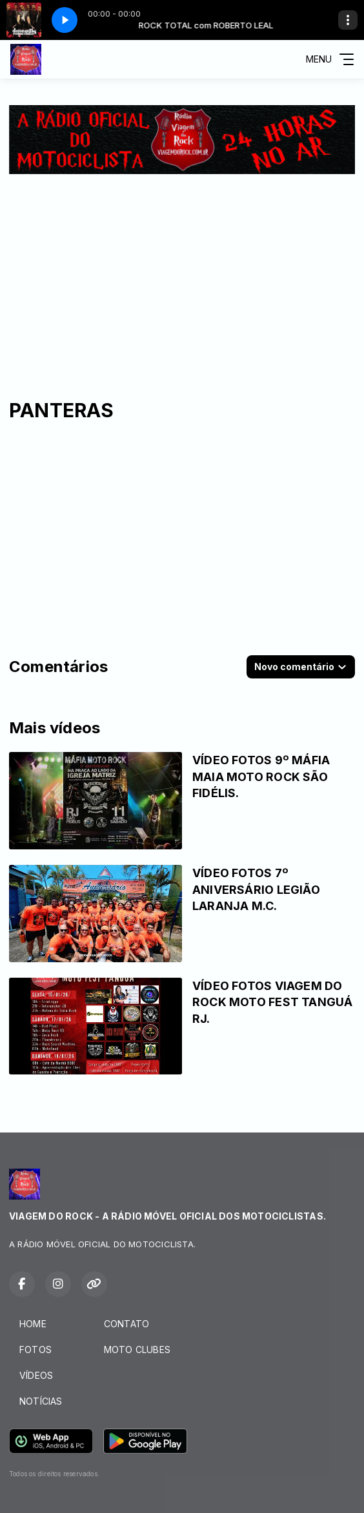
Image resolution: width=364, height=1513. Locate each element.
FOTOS (35, 1349)
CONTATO (126, 1323)
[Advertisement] (182, 271)
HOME (32, 1323)
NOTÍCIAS (41, 1401)
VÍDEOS (36, 1375)
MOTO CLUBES (137, 1349)
